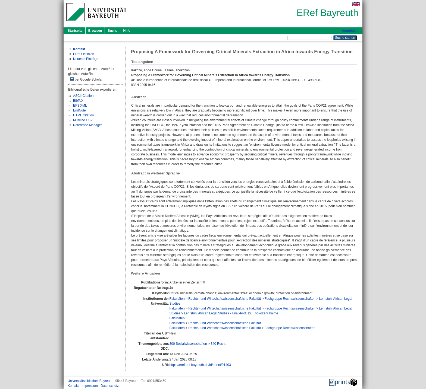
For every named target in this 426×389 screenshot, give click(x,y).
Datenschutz (110, 386)
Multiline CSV (83, 120)
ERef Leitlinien (83, 54)
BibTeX (78, 101)
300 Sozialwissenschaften (188, 344)
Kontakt (74, 386)
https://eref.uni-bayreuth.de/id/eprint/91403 (200, 365)
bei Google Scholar (86, 79)
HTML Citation (83, 115)
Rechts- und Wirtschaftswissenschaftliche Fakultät (224, 299)
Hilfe (126, 31)
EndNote (79, 110)
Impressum (90, 386)
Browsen (95, 31)
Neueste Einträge (85, 59)
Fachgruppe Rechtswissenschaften (290, 299)
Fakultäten (177, 299)
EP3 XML (80, 105)
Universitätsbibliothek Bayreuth (90, 381)
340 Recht (218, 344)
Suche (112, 31)
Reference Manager (87, 125)
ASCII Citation (83, 96)
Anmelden (350, 31)
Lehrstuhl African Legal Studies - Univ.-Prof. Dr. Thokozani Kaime (231, 313)
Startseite (75, 31)
